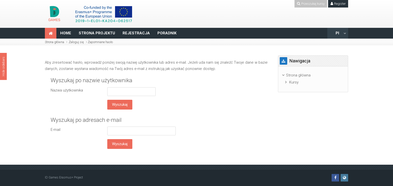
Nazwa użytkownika (67, 90)
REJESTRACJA (136, 33)
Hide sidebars (3, 66)
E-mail (55, 129)
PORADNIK (166, 33)
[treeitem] (313, 75)
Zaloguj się (76, 42)
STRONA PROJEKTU (97, 33)
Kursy (294, 82)
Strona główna (54, 42)
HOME (65, 33)
